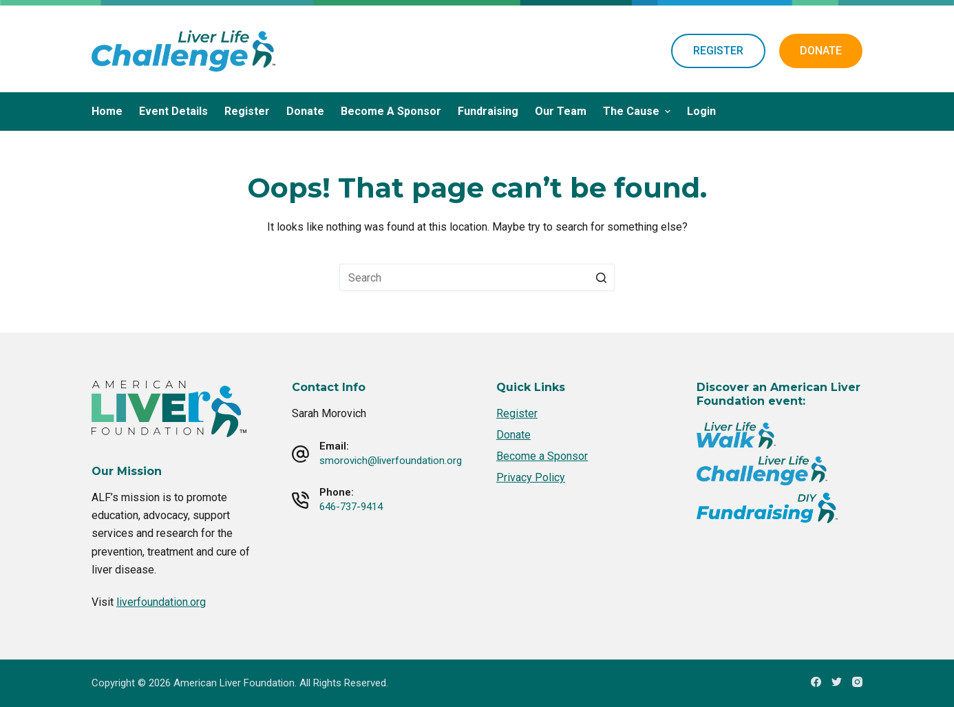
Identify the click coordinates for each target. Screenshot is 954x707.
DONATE (821, 50)
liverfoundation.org (161, 602)
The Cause (638, 111)
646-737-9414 (351, 506)
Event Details (173, 111)
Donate (305, 111)
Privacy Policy (530, 477)
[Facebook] (816, 682)
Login (701, 111)
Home (107, 111)
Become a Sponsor (391, 111)
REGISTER (718, 50)
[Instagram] (857, 682)
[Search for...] (477, 277)
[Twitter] (836, 682)
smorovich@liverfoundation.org (390, 460)
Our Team (560, 111)
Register (247, 111)
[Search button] (601, 277)
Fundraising (488, 111)
